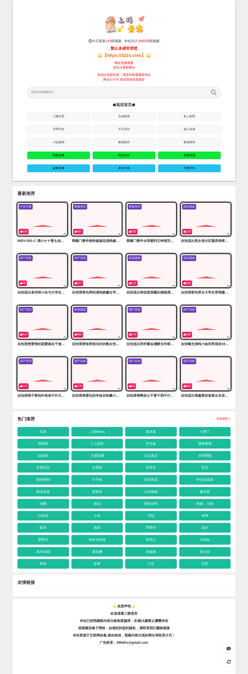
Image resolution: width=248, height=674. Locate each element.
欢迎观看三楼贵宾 (124, 613)
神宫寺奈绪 (97, 540)
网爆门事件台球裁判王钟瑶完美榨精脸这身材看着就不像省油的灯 (175, 241)
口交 (150, 564)
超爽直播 (58, 168)
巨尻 (205, 564)
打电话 (43, 516)
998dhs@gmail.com (132, 642)
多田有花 (151, 479)
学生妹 (151, 443)
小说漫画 (58, 142)
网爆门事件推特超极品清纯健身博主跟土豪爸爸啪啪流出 (114, 241)
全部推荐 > (224, 418)
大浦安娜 (97, 455)
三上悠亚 (97, 443)
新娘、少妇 (204, 503)
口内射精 (151, 492)
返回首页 (124, 105)
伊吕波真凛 (204, 479)
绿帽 (43, 503)
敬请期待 (124, 142)
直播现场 (189, 155)
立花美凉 (151, 455)
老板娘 (151, 552)
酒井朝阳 (43, 479)
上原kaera (97, 432)
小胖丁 (205, 432)
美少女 (205, 552)
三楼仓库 (58, 116)
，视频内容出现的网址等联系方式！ (148, 635)
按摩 (97, 564)
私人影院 (189, 116)
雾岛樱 (97, 552)
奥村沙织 (151, 503)
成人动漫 (189, 129)
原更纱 (97, 492)
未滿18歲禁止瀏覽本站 (151, 621)
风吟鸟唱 (43, 552)
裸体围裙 (205, 443)
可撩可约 (189, 168)
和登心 (151, 540)
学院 (150, 516)
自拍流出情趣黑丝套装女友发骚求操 (208, 395)
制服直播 (58, 155)
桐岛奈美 (43, 492)
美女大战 (124, 168)
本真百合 (43, 467)
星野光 (43, 540)
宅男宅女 (58, 129)
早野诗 (151, 527)
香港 (43, 564)
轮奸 (205, 527)
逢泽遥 (151, 432)
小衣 (97, 516)
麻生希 (205, 492)
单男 (205, 516)
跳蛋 (97, 527)
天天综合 (124, 129)
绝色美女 (124, 155)
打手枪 (97, 479)
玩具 (43, 432)
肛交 (205, 467)
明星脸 (43, 443)
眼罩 (43, 527)
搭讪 (97, 503)
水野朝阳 (205, 455)
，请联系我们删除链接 (153, 628)
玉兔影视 (124, 116)
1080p (204, 540)
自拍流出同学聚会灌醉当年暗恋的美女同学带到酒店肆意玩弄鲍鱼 (175, 344)
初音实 (151, 467)
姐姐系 (43, 455)
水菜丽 (97, 467)
